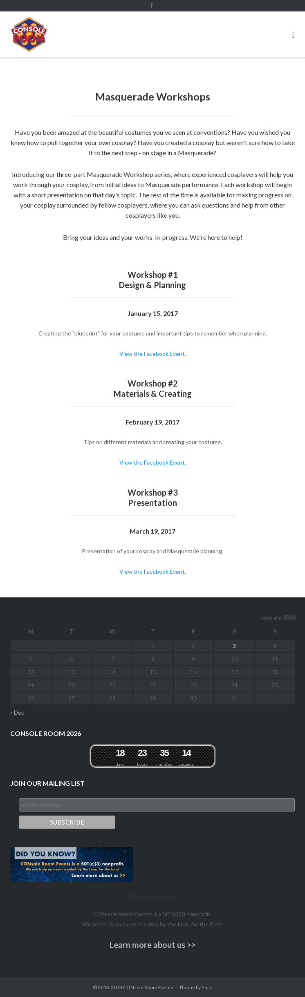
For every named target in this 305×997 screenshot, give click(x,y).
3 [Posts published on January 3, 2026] (234, 645)
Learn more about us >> (153, 945)
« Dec (17, 712)
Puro (207, 987)
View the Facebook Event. (152, 353)
